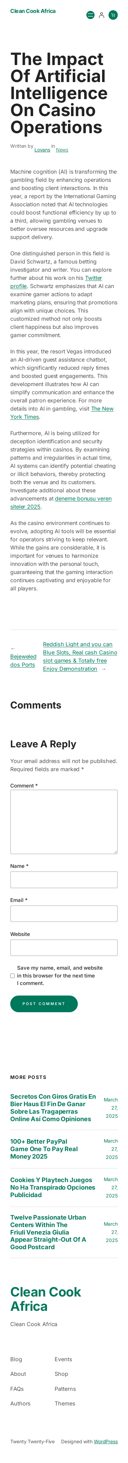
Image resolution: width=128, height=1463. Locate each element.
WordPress (106, 1441)
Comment (24, 785)
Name (19, 866)
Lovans (42, 150)
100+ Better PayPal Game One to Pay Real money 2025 (44, 1149)
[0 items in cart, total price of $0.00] (113, 15)
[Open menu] (90, 15)
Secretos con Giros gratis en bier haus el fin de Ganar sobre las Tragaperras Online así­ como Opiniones (53, 1108)
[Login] (101, 15)
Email (19, 900)
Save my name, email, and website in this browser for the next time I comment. (60, 975)
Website (20, 934)
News (62, 150)
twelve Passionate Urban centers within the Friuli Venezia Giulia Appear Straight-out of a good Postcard (48, 1232)
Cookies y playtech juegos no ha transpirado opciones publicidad (52, 1187)
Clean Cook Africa (33, 10)
